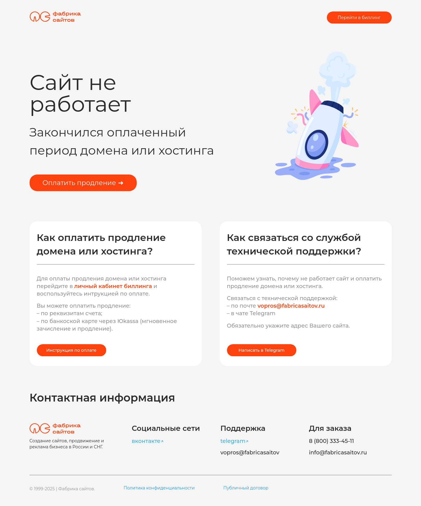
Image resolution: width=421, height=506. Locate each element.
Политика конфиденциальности (159, 488)
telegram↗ (234, 441)
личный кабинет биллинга (113, 286)
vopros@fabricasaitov (249, 452)
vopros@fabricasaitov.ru (291, 306)
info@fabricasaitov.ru (338, 452)
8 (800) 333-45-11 (331, 441)
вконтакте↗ (148, 441)
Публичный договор (245, 488)
